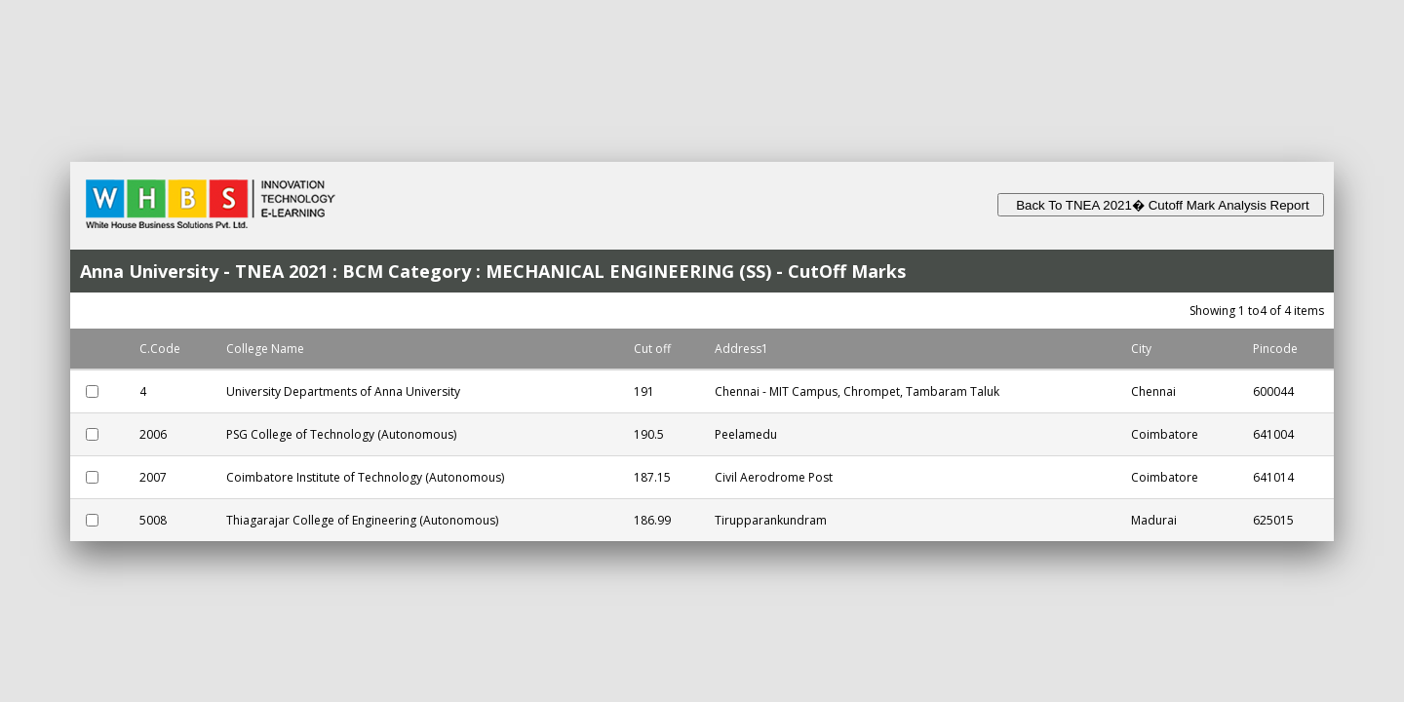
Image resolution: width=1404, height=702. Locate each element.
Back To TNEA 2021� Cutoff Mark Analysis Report (1160, 205)
